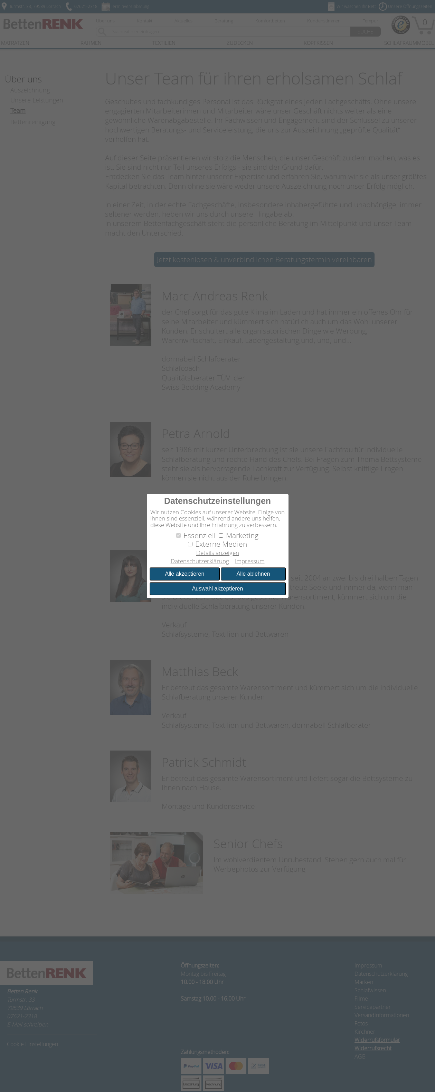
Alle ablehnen (253, 574)
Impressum (250, 561)
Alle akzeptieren (185, 574)
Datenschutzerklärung (200, 561)
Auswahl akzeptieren (217, 589)
